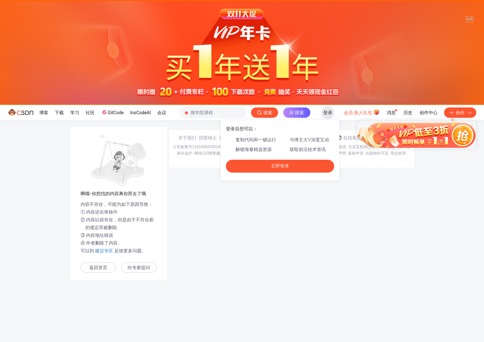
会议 (161, 112)
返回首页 (98, 267)
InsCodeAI (140, 112)
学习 (74, 112)
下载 (59, 112)
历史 (407, 112)
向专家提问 (139, 267)
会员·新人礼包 (362, 112)
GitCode (112, 112)
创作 (460, 112)
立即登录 (280, 166)
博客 (43, 112)
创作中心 (429, 112)
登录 (327, 112)
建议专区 (104, 250)
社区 (90, 112)
